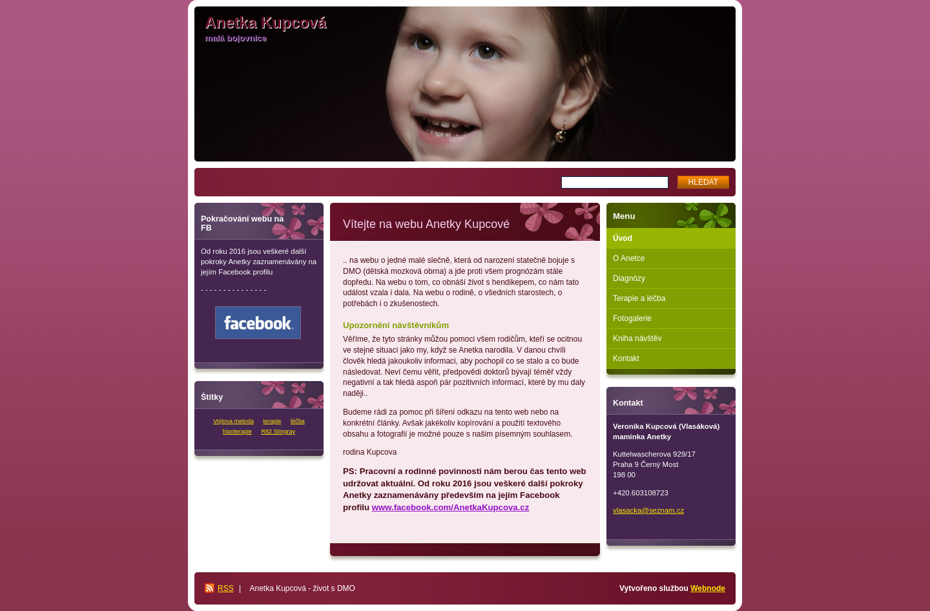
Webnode (707, 588)
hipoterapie (237, 431)
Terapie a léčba (639, 298)
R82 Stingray (278, 431)
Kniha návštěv (637, 338)
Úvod (622, 238)
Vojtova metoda (233, 421)
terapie (273, 421)
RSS (226, 588)
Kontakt (626, 358)
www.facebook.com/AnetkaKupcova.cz (451, 507)
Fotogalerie (632, 318)
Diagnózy (629, 278)
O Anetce (629, 258)
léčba (298, 421)
